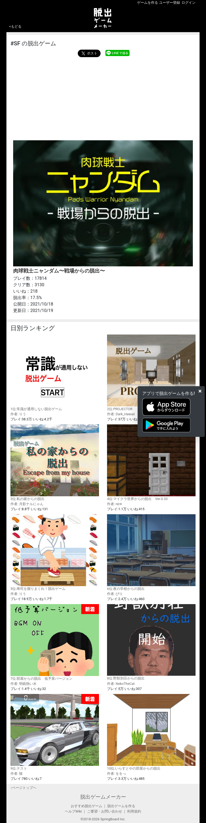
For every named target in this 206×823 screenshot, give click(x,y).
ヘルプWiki (73, 811)
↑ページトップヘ (23, 788)
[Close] (200, 391)
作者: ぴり (115, 594)
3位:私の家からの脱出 (54, 462)
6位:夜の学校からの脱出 (151, 552)
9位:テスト (54, 732)
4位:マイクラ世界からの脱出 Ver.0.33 (151, 462)
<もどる (15, 26)
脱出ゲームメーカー (103, 797)
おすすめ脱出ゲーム (86, 806)
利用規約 (134, 811)
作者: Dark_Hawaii (121, 414)
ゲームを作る (147, 3)
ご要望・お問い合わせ (104, 811)
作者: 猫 (16, 773)
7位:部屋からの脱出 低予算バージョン (54, 642)
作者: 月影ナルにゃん (26, 504)
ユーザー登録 (169, 3)
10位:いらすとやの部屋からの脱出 (151, 732)
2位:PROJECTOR (151, 373)
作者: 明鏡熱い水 (23, 684)
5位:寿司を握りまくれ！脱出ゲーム (54, 552)
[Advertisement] (103, 97)
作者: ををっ (116, 773)
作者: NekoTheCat (121, 684)
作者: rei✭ (114, 504)
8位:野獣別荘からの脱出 (151, 642)
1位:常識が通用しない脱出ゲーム (54, 373)
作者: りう (18, 414)
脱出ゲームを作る (121, 806)
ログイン (189, 3)
